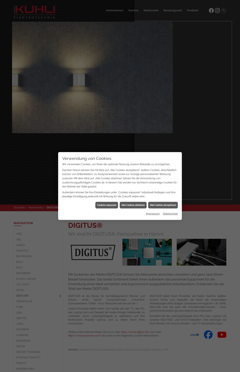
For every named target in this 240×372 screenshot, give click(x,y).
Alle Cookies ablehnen (133, 184)
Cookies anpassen (106, 184)
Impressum (153, 193)
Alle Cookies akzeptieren (163, 184)
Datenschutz (170, 193)
